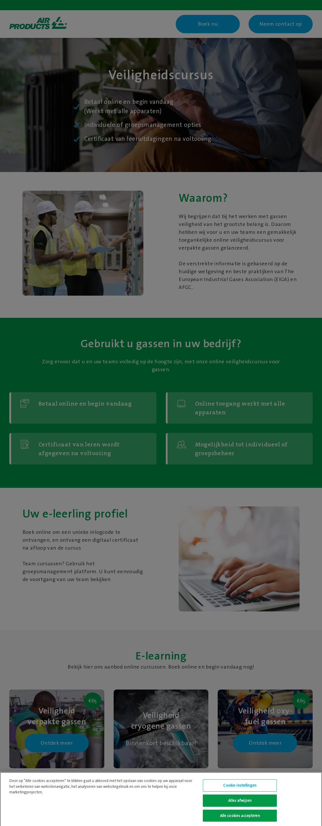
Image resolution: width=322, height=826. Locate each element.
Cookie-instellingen (239, 787)
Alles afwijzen (239, 801)
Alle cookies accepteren (240, 817)
